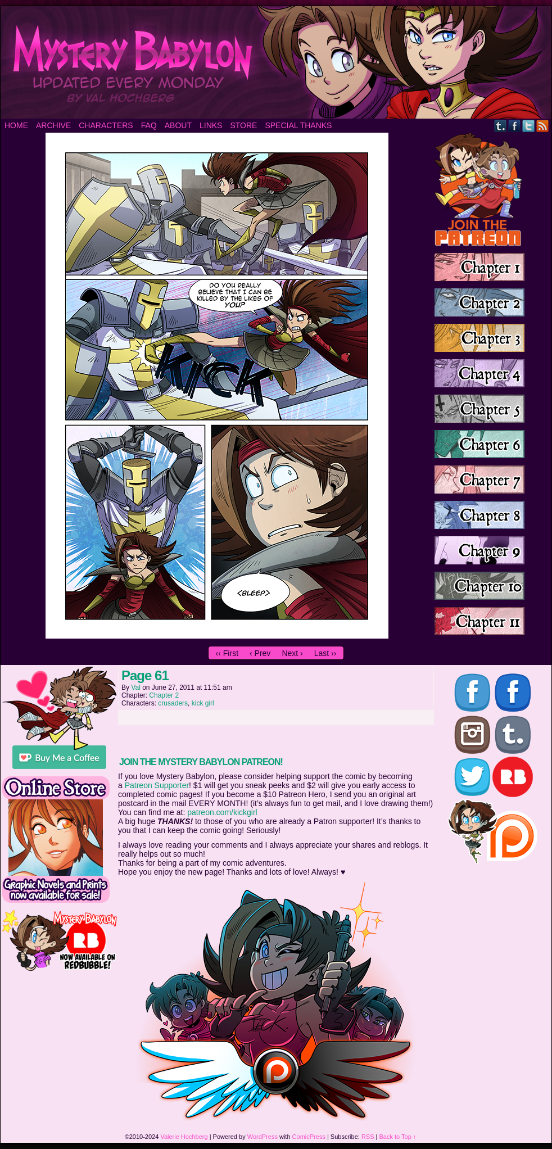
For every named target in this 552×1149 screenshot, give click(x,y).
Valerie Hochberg (183, 1136)
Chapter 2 (164, 695)
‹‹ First (227, 653)
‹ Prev (260, 653)
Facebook (515, 126)
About (178, 125)
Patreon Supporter (157, 785)
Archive (53, 125)
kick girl (203, 703)
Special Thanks (298, 125)
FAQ (149, 125)
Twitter (529, 126)
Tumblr (501, 126)
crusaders (173, 703)
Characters (106, 125)
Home (16, 125)
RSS (543, 126)
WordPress (262, 1136)
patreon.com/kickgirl (222, 812)
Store (243, 125)
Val (135, 687)
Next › (292, 653)
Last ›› (325, 653)
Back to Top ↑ (398, 1136)
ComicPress (308, 1136)
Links (211, 125)
